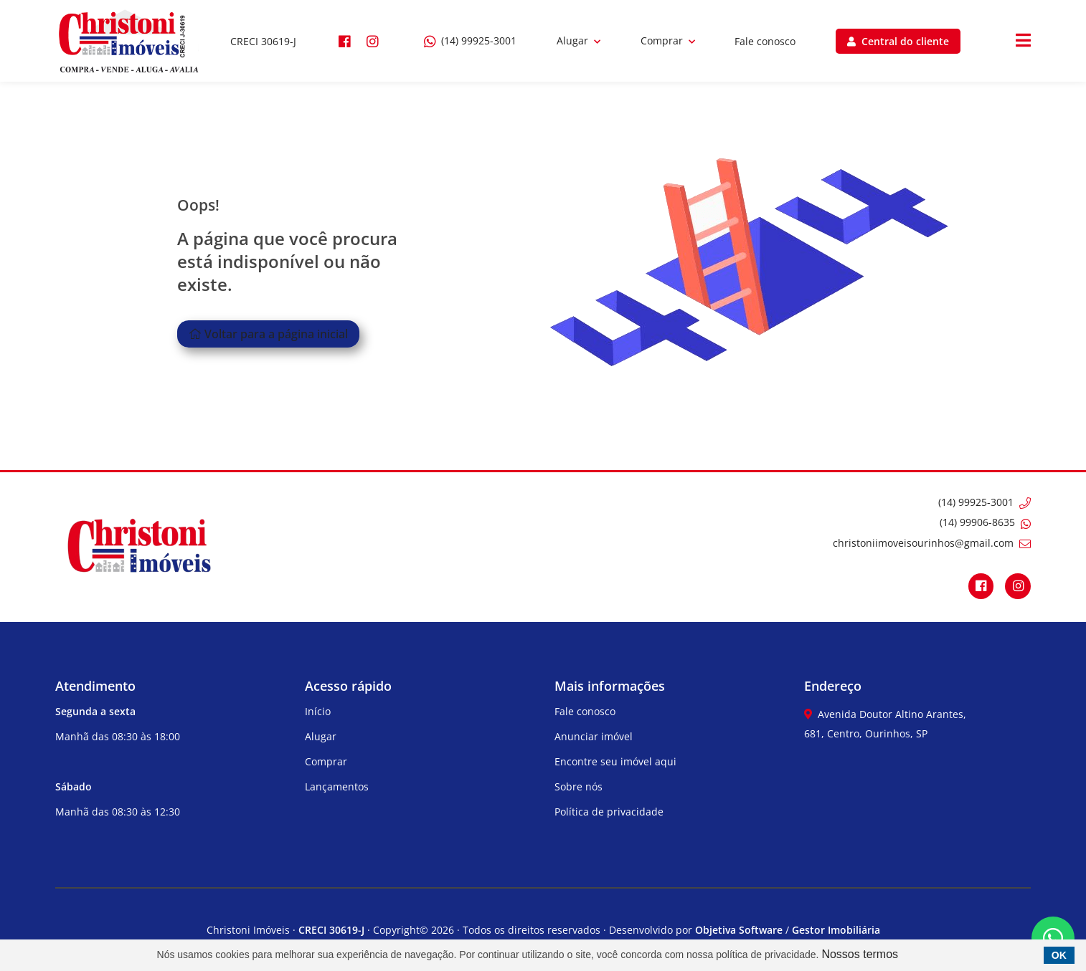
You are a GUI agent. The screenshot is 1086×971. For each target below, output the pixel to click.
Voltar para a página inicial (268, 334)
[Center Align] (1023, 41)
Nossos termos (859, 954)
